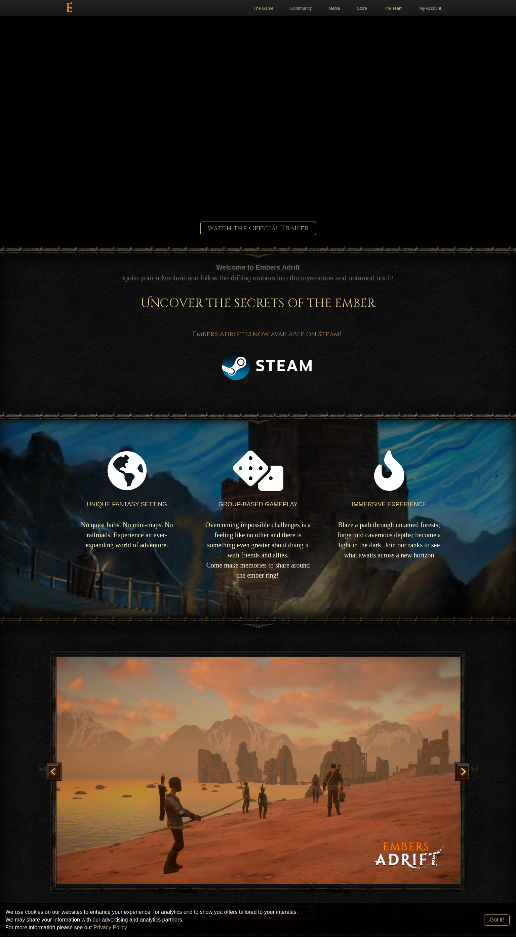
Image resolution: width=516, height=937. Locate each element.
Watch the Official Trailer (258, 228)
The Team (393, 8)
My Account (430, 8)
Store (362, 8)
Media (334, 8)
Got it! (497, 920)
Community (301, 8)
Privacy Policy (110, 927)
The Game (263, 8)
